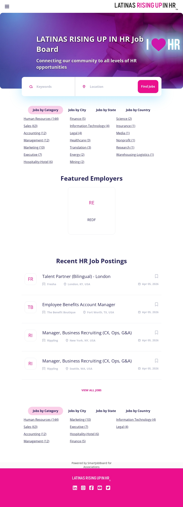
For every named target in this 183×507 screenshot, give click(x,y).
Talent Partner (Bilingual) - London (76, 276)
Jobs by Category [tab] (45, 110)
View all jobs (91, 390)
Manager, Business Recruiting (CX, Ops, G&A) (87, 332)
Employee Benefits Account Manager (78, 304)
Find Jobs (148, 86)
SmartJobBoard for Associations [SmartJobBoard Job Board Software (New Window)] (97, 465)
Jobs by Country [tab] (138, 110)
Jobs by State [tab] (106, 110)
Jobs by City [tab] (77, 110)
